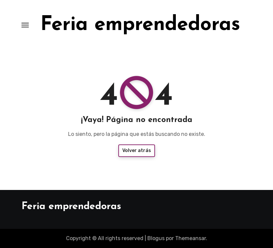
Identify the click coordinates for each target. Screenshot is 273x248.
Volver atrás (136, 150)
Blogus (156, 238)
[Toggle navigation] (25, 25)
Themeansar (190, 238)
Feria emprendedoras (140, 25)
